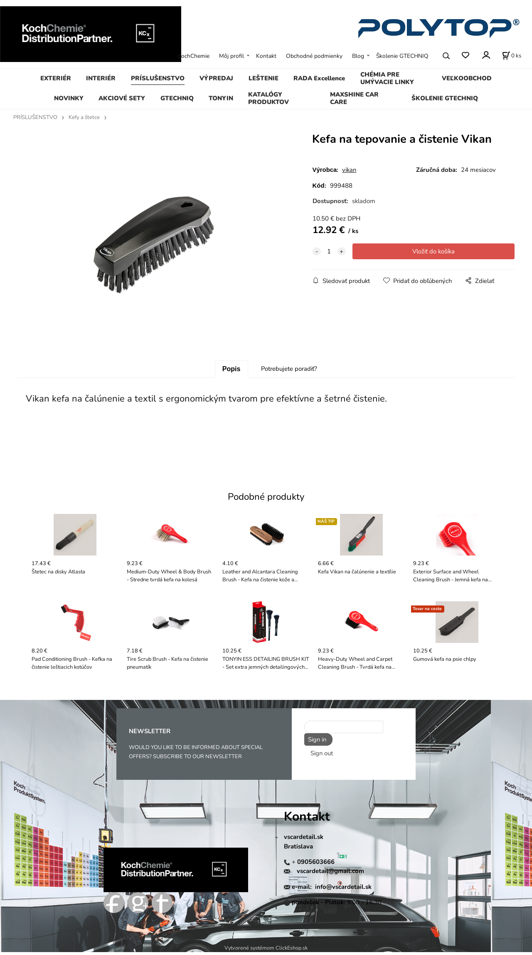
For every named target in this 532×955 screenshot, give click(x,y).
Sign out (321, 754)
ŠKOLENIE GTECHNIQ (444, 98)
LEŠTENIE (263, 78)
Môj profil (231, 56)
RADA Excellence (319, 78)
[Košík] (511, 56)
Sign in (315, 742)
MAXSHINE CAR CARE (354, 98)
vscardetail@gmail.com (330, 874)
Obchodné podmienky (314, 56)
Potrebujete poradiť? (289, 371)
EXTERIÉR (55, 78)
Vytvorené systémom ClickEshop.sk (266, 950)
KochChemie (193, 56)
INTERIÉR (101, 78)
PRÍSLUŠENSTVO (158, 78)
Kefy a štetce (84, 117)
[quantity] (329, 251)
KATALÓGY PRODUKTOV (268, 98)
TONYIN (221, 98)
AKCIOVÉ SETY (122, 98)
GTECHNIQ (177, 98)
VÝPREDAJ (216, 78)
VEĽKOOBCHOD (467, 78)
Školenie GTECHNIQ (402, 56)
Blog (358, 56)
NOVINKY (69, 98)
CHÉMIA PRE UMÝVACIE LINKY (387, 78)
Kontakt (266, 56)
